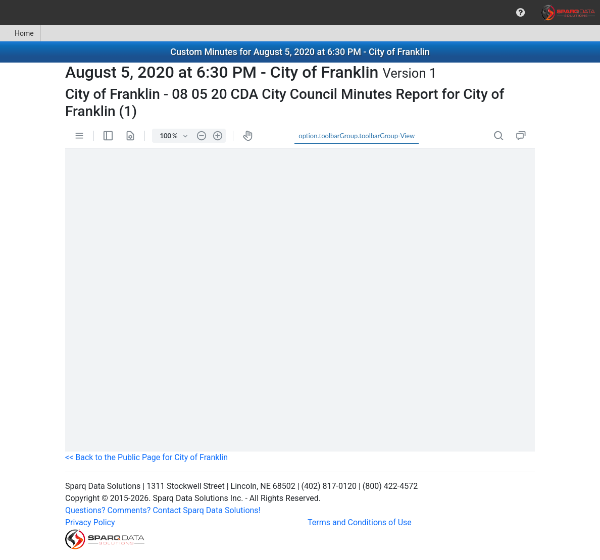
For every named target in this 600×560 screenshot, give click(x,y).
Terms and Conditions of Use (360, 522)
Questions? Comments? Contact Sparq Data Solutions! (163, 510)
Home (20, 33)
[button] (520, 13)
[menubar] (300, 12)
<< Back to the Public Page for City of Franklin (146, 457)
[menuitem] (520, 12)
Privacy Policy (90, 522)
